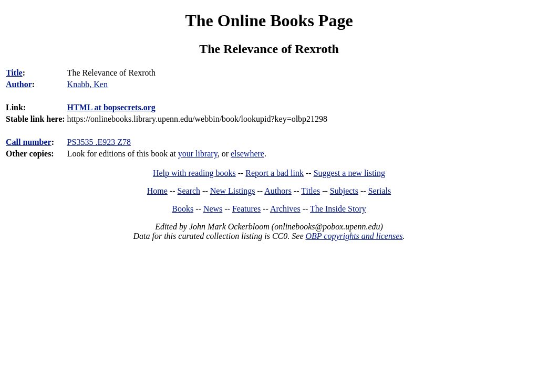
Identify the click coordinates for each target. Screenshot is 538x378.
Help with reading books (194, 173)
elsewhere (247, 153)
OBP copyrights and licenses (353, 236)
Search (189, 190)
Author (19, 84)
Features (246, 208)
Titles (310, 190)
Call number (28, 142)
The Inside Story (338, 208)
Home (157, 190)
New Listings (232, 190)
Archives (285, 208)
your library (198, 153)
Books (182, 208)
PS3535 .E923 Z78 (99, 142)
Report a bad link (274, 173)
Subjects (344, 190)
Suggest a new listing (349, 173)
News (212, 208)
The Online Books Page (269, 20)
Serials (379, 190)
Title (14, 72)
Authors (278, 190)
